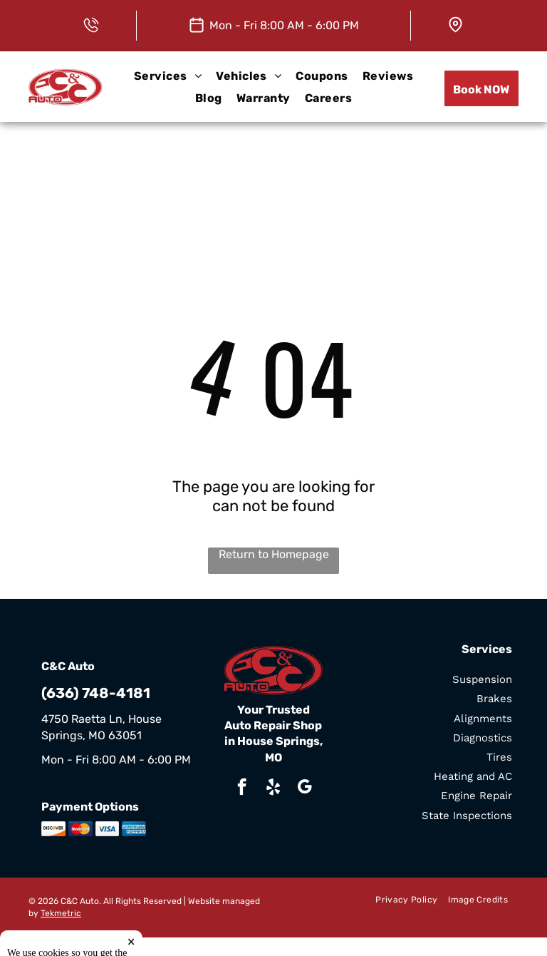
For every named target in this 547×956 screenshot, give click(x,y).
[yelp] (273, 788)
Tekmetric (61, 913)
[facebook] (241, 788)
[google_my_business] (304, 788)
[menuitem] (168, 76)
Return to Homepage (274, 554)
